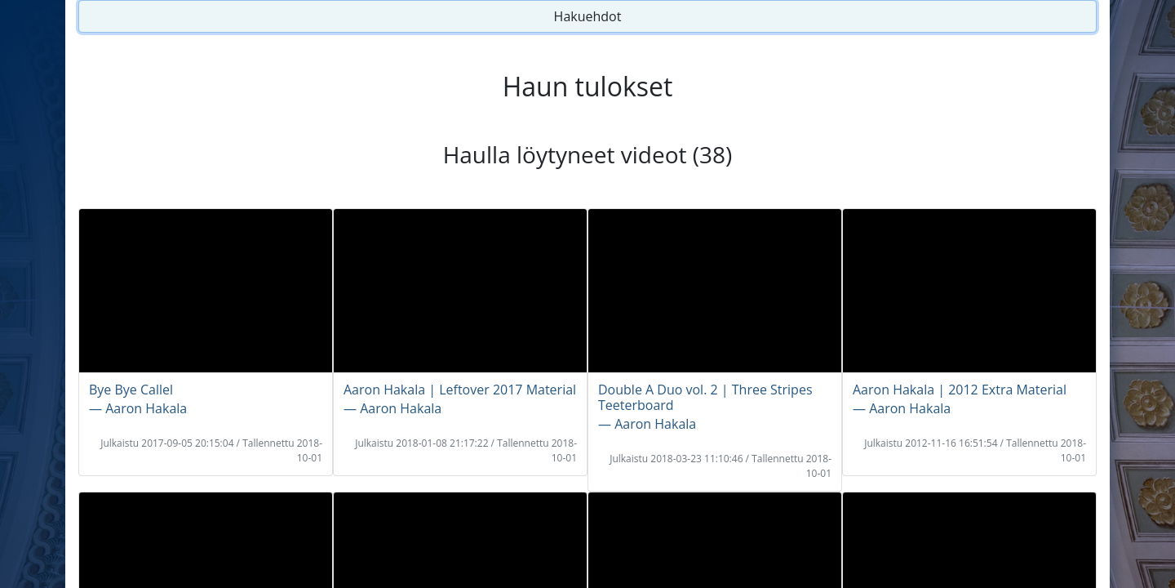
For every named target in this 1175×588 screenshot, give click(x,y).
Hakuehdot (588, 16)
